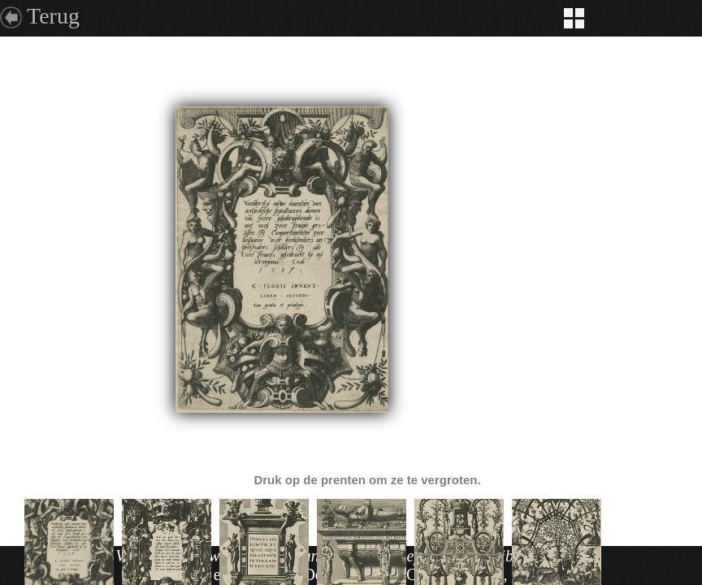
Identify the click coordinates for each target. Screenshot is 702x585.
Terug (53, 15)
